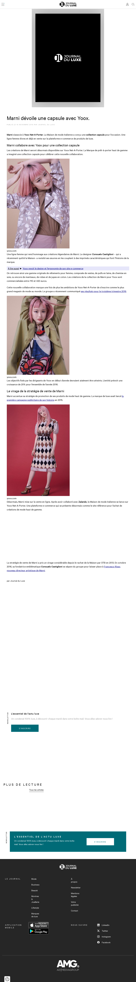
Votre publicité (74, 903)
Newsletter (76, 887)
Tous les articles (36, 789)
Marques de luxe (35, 915)
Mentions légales (75, 895)
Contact (74, 910)
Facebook (103, 942)
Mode (33, 878)
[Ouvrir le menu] (3, 4)
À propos (74, 880)
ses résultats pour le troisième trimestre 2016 (103, 291)
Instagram (104, 936)
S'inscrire (25, 728)
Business (35, 884)
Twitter (102, 930)
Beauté (34, 890)
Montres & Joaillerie (35, 899)
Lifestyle (35, 907)
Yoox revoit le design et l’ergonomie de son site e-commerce (53, 268)
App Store (38, 925)
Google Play (38, 931)
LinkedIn (103, 925)
